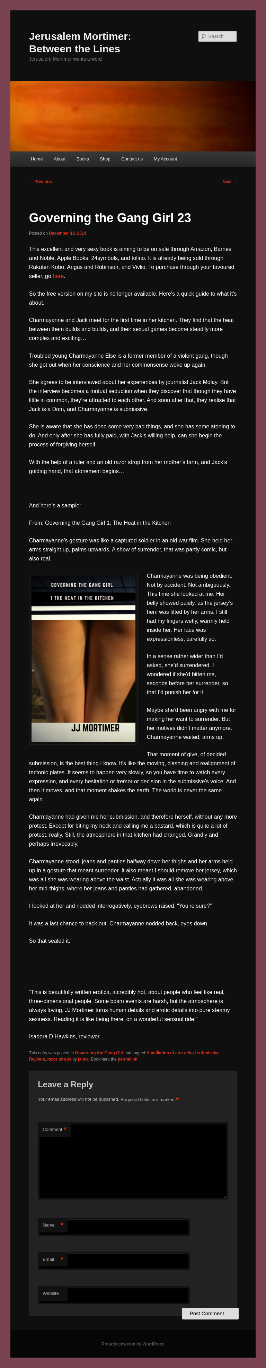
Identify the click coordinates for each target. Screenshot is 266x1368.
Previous (40, 181)
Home (37, 159)
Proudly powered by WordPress (132, 1344)
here (58, 276)
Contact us (132, 159)
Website (51, 1293)
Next (230, 181)
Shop (105, 159)
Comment (54, 1130)
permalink (128, 1059)
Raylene (37, 1059)
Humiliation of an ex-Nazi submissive (183, 1053)
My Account (165, 159)
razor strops (59, 1059)
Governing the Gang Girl (99, 1053)
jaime (83, 1059)
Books (83, 159)
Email (53, 1260)
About (59, 159)
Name (53, 1225)
